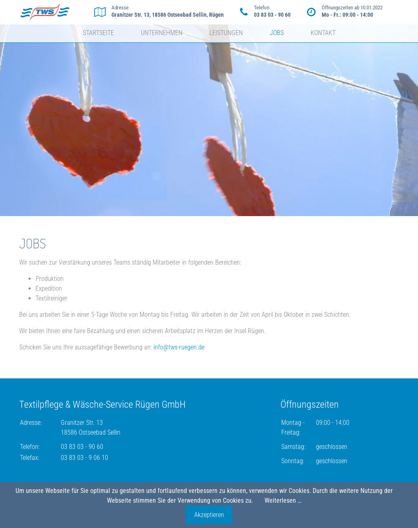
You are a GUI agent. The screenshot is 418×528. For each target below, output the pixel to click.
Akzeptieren (209, 515)
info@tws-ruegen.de (179, 347)
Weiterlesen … (283, 500)
